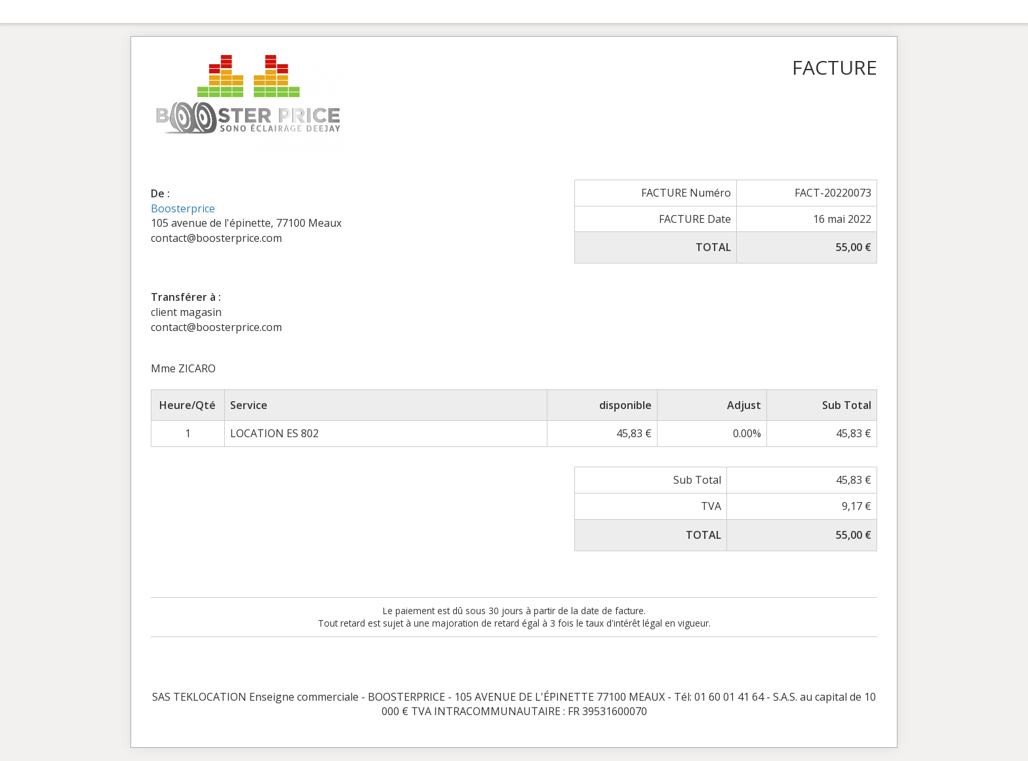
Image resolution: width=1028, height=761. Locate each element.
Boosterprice (183, 208)
